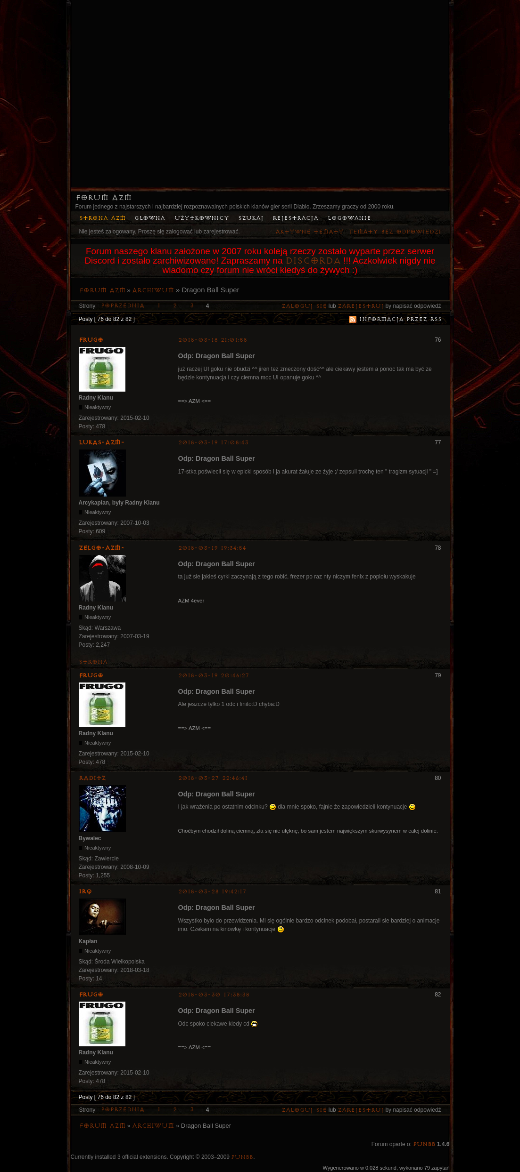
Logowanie (349, 218)
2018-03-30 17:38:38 (213, 994)
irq (85, 891)
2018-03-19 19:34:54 (212, 548)
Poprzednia (122, 305)
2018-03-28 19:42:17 (212, 891)
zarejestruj (361, 306)
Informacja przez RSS (400, 319)
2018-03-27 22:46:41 (213, 778)
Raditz (92, 778)
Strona (93, 662)
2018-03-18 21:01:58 (212, 340)
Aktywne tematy (309, 231)
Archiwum (153, 290)
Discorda (313, 260)
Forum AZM (103, 197)
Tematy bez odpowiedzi (394, 231)
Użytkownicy (201, 218)
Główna (149, 218)
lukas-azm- (101, 442)
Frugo (91, 340)
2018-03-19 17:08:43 (213, 442)
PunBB (424, 1144)
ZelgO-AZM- (101, 548)
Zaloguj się (304, 306)
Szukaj (251, 218)
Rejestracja (295, 218)
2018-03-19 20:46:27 (213, 675)
